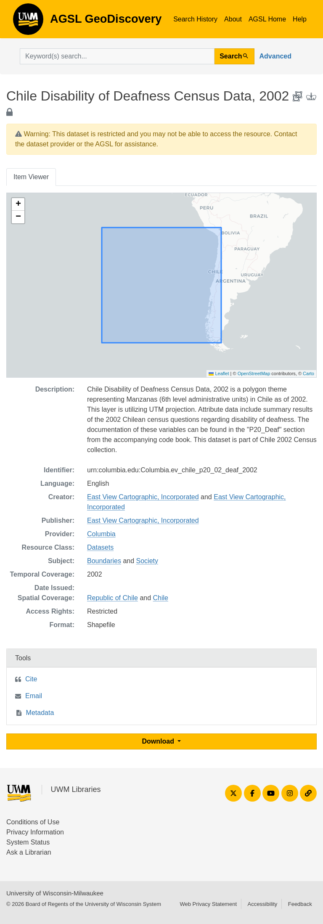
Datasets (100, 547)
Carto (308, 373)
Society (147, 560)
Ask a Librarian (28, 852)
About (233, 19)
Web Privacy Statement (208, 904)
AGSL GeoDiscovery (28, 22)
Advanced (275, 56)
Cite (31, 679)
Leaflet (219, 373)
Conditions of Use (32, 822)
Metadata (40, 712)
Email (33, 695)
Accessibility (262, 904)
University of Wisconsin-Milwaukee (54, 893)
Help (300, 19)
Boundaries (104, 560)
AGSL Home (267, 19)
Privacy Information (35, 832)
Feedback (300, 904)
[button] (18, 204)
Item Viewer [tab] (31, 176)
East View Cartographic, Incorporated (143, 496)
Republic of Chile (112, 597)
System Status (28, 842)
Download (159, 741)
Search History (195, 19)
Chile (160, 597)
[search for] (117, 56)
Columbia (101, 533)
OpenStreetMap (254, 373)
